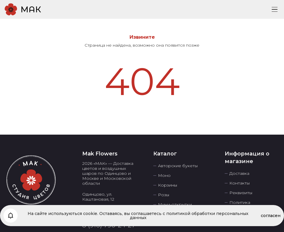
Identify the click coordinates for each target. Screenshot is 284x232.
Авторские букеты (178, 165)
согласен (270, 215)
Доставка (239, 173)
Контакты (239, 183)
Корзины (167, 185)
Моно (164, 175)
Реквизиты (240, 192)
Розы (163, 194)
